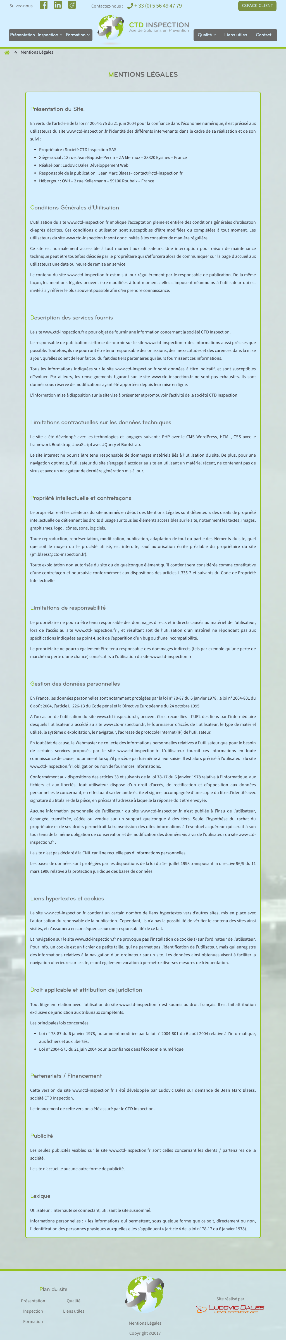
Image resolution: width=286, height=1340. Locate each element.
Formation (75, 35)
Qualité (205, 35)
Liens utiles (235, 35)
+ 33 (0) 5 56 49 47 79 (154, 5)
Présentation (22, 35)
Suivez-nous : (22, 6)
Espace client (257, 6)
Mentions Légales (145, 1323)
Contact (263, 35)
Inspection (48, 35)
